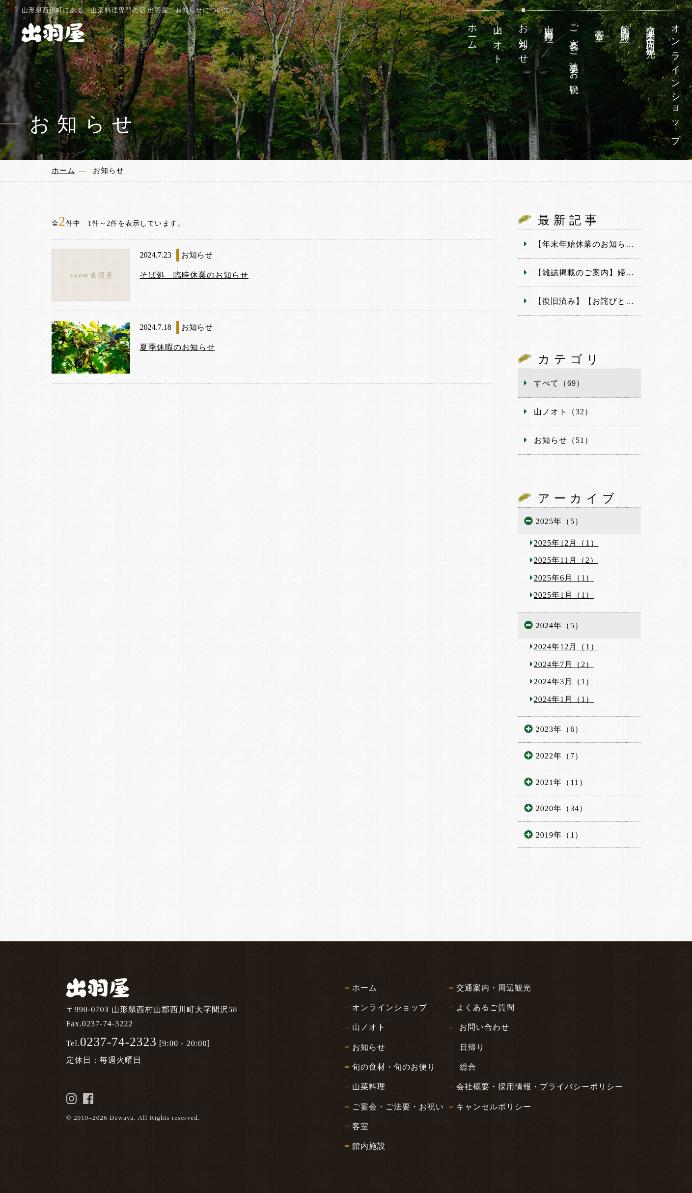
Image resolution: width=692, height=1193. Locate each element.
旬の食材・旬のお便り (394, 1067)
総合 (468, 1067)
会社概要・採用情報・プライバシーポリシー (540, 1086)
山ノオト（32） (563, 411)
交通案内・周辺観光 (493, 988)
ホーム (364, 988)
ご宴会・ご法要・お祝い (398, 1107)
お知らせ (369, 1047)
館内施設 (369, 1146)
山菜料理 (369, 1086)
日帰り (472, 1047)
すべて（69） (559, 383)
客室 (360, 1126)
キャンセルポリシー (493, 1107)
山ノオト (369, 1027)
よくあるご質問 (485, 1007)
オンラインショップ (389, 1007)
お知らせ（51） (563, 440)
